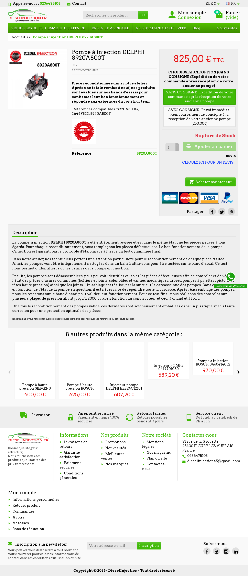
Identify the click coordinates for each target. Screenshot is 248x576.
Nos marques (116, 464)
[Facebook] (207, 551)
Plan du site (157, 458)
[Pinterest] (231, 211)
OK (143, 15)
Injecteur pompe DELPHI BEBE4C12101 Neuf (124, 388)
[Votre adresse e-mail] (112, 545)
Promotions (115, 442)
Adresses (20, 523)
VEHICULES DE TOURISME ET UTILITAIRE (48, 28)
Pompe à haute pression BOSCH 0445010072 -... (79, 388)
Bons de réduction (28, 529)
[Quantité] (170, 147)
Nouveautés (227, 28)
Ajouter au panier (209, 146)
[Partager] (212, 211)
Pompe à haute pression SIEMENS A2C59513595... (35, 388)
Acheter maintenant (210, 181)
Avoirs (18, 517)
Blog (196, 28)
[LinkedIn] (235, 551)
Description (25, 232)
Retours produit (26, 505)
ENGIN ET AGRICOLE (110, 28)
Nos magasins (159, 452)
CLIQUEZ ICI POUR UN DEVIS (207, 162)
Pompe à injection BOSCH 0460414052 (213, 362)
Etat (76, 65)
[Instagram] (226, 551)
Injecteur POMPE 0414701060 (168, 367)
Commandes (23, 511)
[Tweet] (221, 211)
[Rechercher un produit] (110, 15)
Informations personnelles (36, 499)
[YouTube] (216, 551)
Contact (76, 3)
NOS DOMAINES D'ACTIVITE (161, 28)
